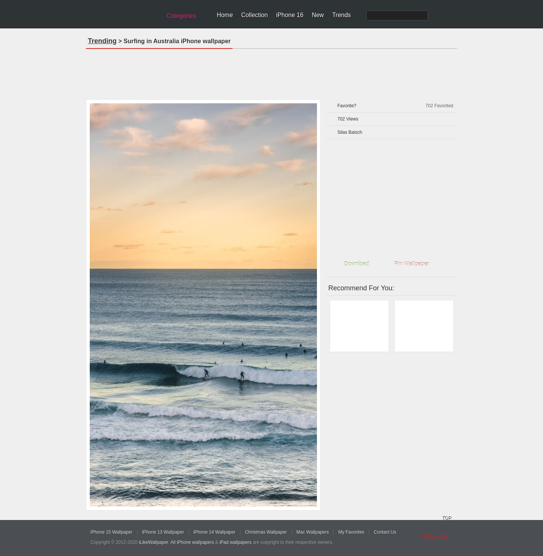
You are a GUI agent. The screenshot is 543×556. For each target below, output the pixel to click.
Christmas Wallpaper (266, 532)
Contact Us (385, 532)
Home (225, 15)
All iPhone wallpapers (192, 542)
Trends (341, 15)
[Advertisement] (271, 72)
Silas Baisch (349, 132)
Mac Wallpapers (312, 532)
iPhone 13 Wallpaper (163, 532)
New (318, 15)
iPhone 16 (289, 15)
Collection (254, 15)
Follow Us (434, 536)
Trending (102, 41)
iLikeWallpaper (154, 542)
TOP (446, 517)
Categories (181, 16)
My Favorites (351, 532)
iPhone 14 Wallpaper (214, 532)
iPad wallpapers (236, 542)
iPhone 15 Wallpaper (111, 532)
